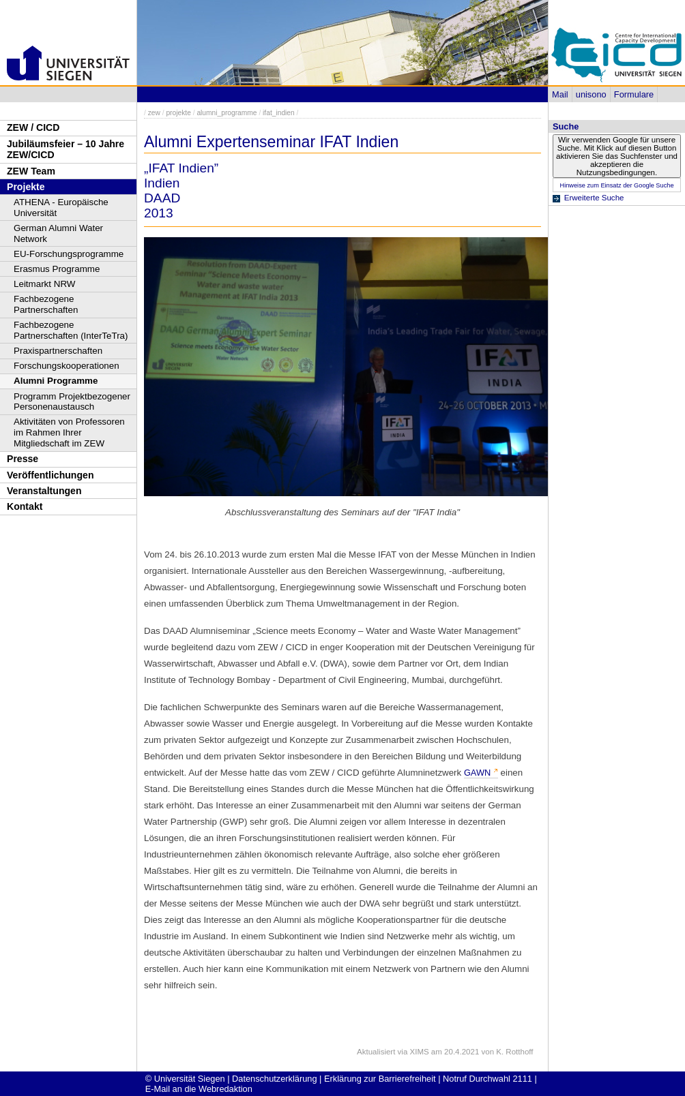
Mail (560, 94)
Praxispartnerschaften (58, 351)
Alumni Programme (56, 381)
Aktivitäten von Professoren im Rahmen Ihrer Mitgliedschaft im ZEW (69, 432)
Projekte (26, 186)
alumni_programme (226, 113)
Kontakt (24, 506)
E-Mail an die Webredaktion (198, 1089)
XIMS (419, 1052)
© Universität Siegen (185, 1079)
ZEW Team (31, 171)
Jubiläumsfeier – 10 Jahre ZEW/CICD (65, 149)
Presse (22, 458)
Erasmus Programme (57, 269)
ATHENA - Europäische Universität (61, 207)
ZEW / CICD (33, 127)
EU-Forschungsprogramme (68, 254)
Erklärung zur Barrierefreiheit (380, 1079)
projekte (178, 113)
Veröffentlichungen (50, 475)
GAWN (477, 772)
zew (154, 113)
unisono (591, 94)
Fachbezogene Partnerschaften (46, 304)
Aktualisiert (376, 1052)
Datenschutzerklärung (274, 1079)
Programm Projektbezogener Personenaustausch (72, 401)
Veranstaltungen (44, 490)
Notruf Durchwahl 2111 (487, 1079)
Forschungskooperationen (66, 366)
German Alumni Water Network (58, 233)
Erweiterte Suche (594, 198)
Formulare (634, 94)
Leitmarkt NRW (44, 284)
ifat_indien (279, 113)
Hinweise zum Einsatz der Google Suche (616, 185)
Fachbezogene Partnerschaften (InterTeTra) (71, 330)
